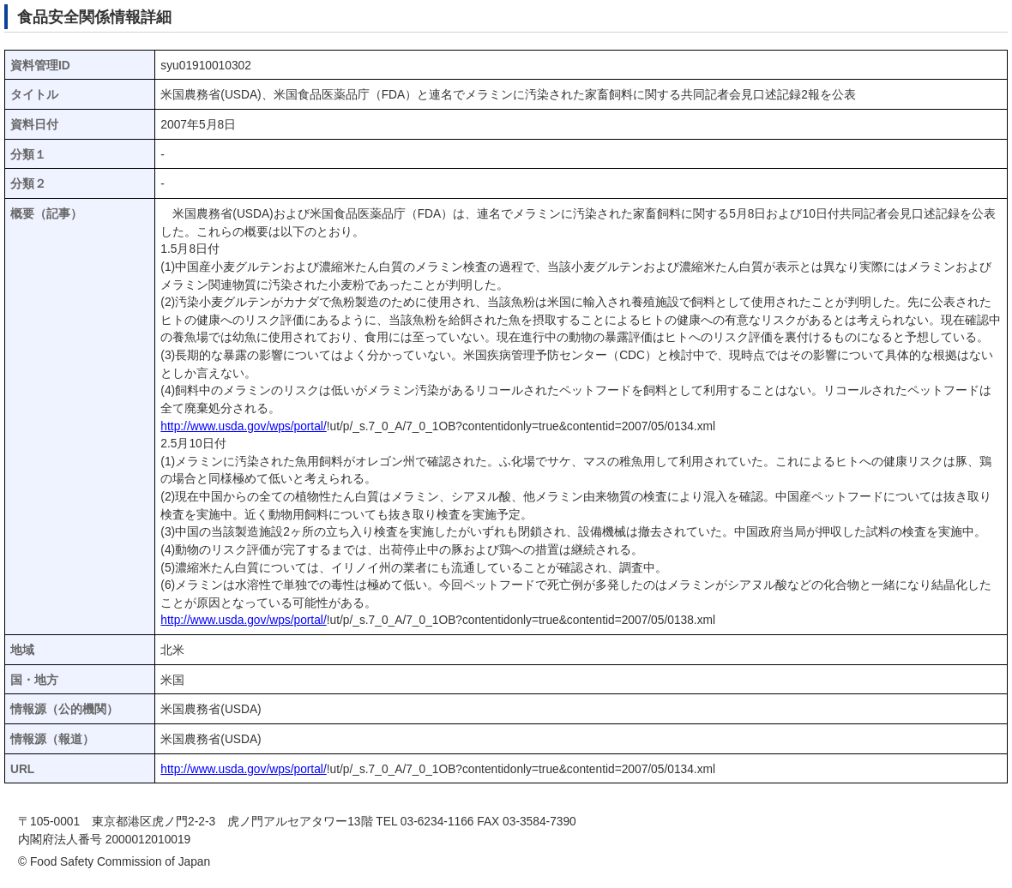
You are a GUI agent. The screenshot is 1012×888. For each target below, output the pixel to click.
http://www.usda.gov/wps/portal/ (243, 426)
